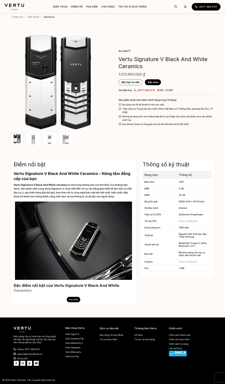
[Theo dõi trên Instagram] (22, 363)
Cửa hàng (108, 6)
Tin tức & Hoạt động (132, 6)
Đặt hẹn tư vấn (131, 82)
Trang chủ (17, 16)
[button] (185, 6)
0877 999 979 (144, 90)
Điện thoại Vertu (75, 328)
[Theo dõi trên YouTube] (36, 363)
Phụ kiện (92, 6)
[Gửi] (175, 6)
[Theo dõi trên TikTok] (29, 363)
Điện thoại (60, 6)
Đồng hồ (77, 6)
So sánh (124, 51)
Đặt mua (153, 82)
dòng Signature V (54, 188)
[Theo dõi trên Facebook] (16, 363)
